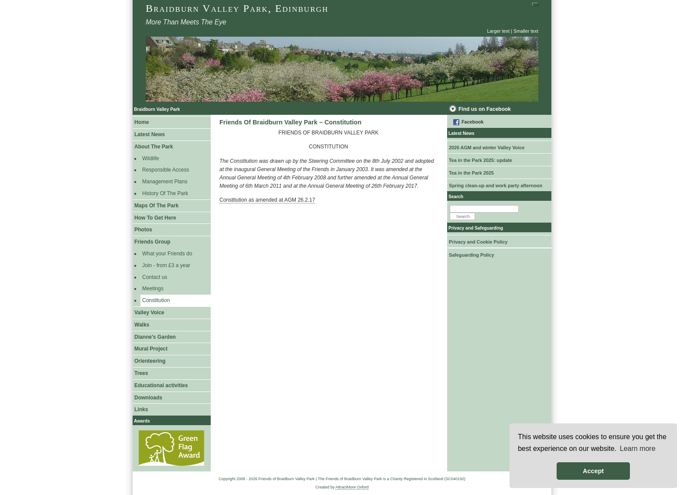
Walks (141, 325)
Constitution (156, 300)
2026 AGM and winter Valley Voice (486, 147)
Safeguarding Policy (471, 255)
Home (141, 122)
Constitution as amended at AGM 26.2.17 (267, 200)
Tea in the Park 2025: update (480, 160)
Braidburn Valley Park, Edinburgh (237, 8)
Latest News (149, 134)
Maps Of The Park (156, 206)
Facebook (472, 121)
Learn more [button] (638, 448)
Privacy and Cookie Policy (478, 241)
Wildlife (150, 158)
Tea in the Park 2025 (471, 172)
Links (141, 409)
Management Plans (164, 182)
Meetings (153, 288)
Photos (143, 230)
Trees (141, 373)
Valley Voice (149, 312)
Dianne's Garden (155, 337)
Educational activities (161, 385)
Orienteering (149, 361)
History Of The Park (165, 193)
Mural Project (151, 349)
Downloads (148, 398)
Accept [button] (593, 471)
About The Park (153, 147)
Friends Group (152, 242)
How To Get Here (155, 218)
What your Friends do (167, 254)
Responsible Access (165, 170)
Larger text (498, 31)
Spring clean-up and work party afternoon (495, 185)
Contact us (154, 277)
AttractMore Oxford (352, 487)
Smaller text (525, 31)
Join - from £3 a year (166, 265)
